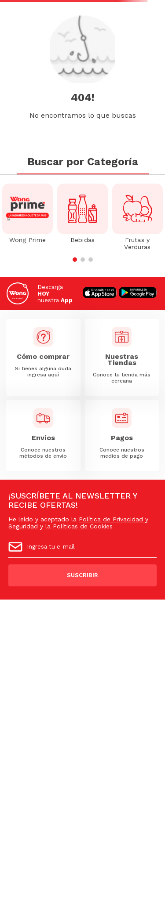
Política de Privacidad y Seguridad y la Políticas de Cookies (78, 523)
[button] (75, 259)
